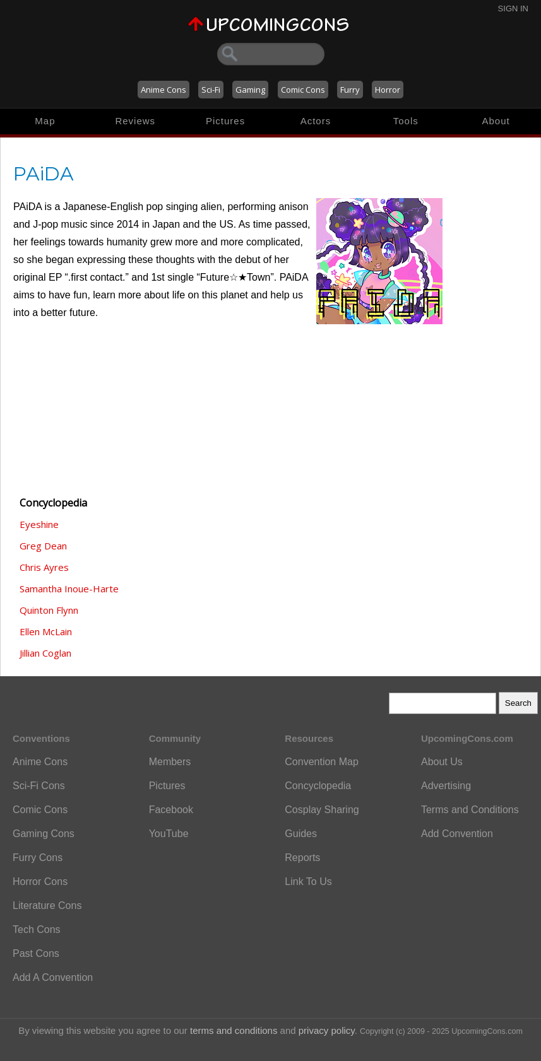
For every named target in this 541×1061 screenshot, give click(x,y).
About (495, 120)
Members (170, 761)
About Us (442, 761)
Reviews (135, 120)
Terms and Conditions (470, 809)
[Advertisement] (76, 416)
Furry (350, 89)
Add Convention (457, 833)
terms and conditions (233, 1030)
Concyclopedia (318, 785)
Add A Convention (53, 977)
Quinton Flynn (49, 610)
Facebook (171, 809)
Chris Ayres (44, 567)
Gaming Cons (43, 833)
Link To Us (308, 881)
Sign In (513, 8)
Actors (315, 120)
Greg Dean (43, 545)
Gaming (250, 89)
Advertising (446, 785)
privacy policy (327, 1030)
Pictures (225, 120)
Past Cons (36, 953)
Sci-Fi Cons (39, 785)
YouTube (169, 833)
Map (45, 120)
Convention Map (322, 761)
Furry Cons (37, 857)
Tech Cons (37, 929)
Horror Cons (40, 881)
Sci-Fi (210, 89)
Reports (302, 857)
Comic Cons (303, 89)
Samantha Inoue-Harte (69, 588)
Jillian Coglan (45, 653)
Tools (406, 120)
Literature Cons (47, 905)
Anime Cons (163, 89)
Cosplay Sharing (322, 809)
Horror (387, 89)
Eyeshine (39, 524)
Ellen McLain (46, 631)
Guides (301, 833)
